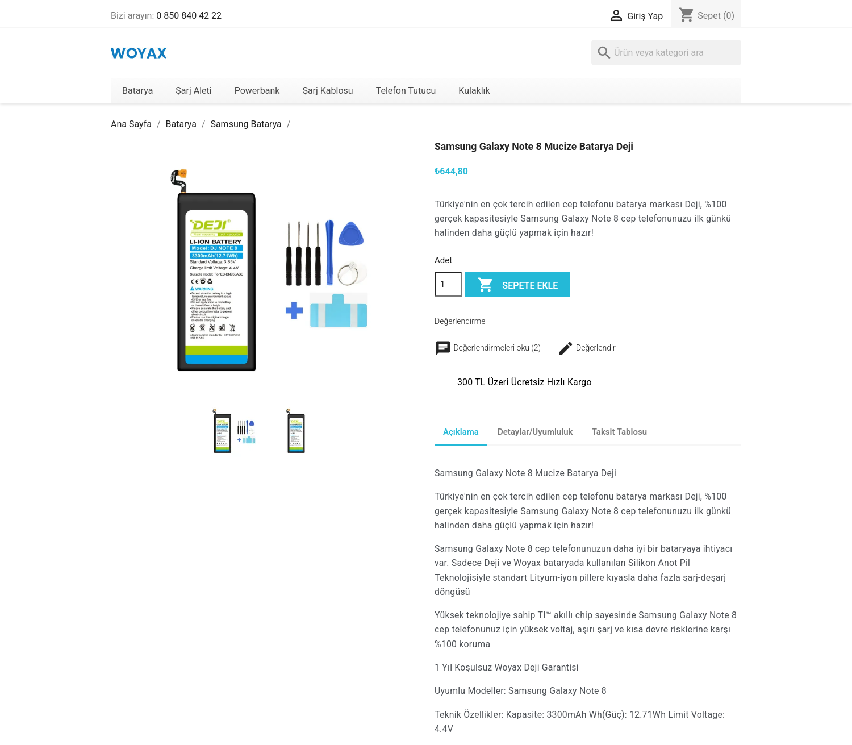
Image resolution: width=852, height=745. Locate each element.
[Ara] (666, 52)
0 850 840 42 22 (189, 15)
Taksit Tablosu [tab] (619, 432)
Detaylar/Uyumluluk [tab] (535, 432)
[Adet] (448, 284)
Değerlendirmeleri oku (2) (489, 347)
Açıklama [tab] (461, 432)
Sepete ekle (517, 285)
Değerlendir (586, 347)
